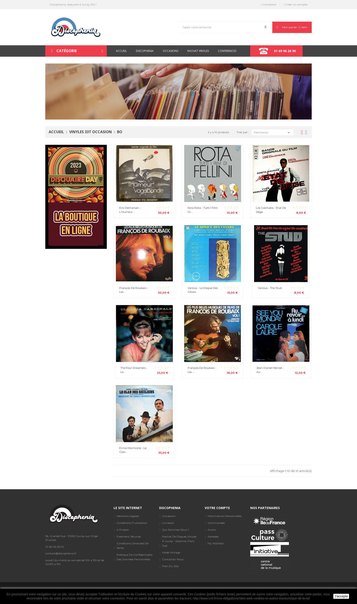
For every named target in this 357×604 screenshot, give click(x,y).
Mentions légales (128, 516)
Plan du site (170, 566)
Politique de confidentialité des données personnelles (134, 557)
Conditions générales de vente (132, 546)
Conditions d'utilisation (132, 523)
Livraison (168, 523)
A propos (123, 529)
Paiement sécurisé (129, 536)
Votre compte (217, 508)
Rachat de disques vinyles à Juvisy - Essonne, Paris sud (179, 541)
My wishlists (216, 543)
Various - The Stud (270, 288)
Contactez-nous (173, 559)
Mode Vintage (171, 552)
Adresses (213, 536)
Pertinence (272, 132)
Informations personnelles (225, 516)
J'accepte (341, 596)
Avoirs (212, 529)
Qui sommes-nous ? (175, 529)
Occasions (168, 516)
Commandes (216, 523)
